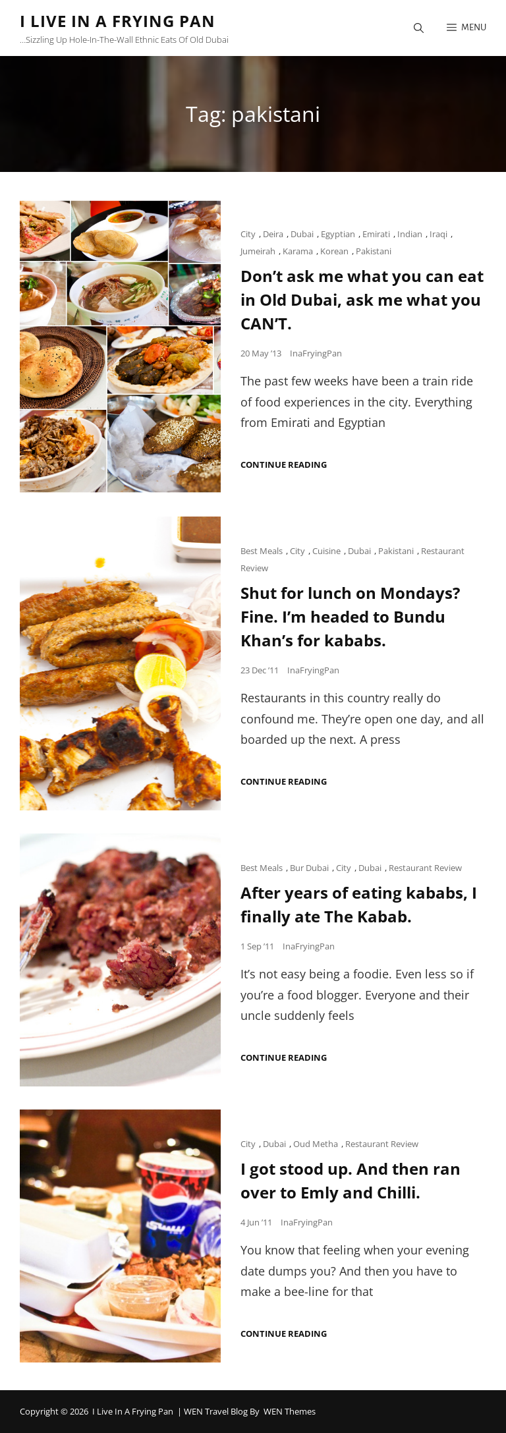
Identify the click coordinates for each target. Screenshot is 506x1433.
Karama (298, 251)
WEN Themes (290, 1411)
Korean (334, 251)
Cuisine (326, 551)
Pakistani (373, 251)
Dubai (302, 234)
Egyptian (338, 234)
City (248, 234)
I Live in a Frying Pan (117, 21)
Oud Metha (315, 1144)
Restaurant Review (425, 868)
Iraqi (438, 234)
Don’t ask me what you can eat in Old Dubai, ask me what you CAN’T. (362, 299)
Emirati (376, 234)
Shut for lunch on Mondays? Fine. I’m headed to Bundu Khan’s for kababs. (350, 616)
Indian (409, 234)
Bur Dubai (309, 868)
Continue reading (283, 464)
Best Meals (261, 551)
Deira (273, 234)
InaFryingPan (316, 353)
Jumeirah (257, 251)
